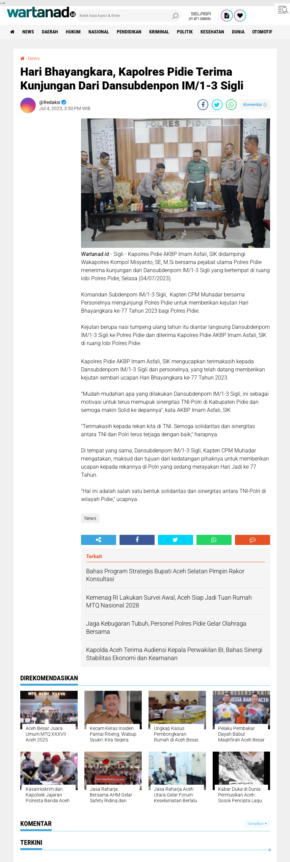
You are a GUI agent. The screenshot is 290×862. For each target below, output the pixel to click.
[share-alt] (98, 540)
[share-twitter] (217, 104)
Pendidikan (129, 31)
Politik (185, 31)
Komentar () (255, 104)
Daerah (50, 31)
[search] (128, 15)
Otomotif (262, 31)
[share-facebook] (202, 104)
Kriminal (159, 31)
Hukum (73, 31)
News (28, 31)
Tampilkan (257, 823)
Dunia (238, 31)
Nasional (98, 31)
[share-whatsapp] (231, 104)
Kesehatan (212, 31)
